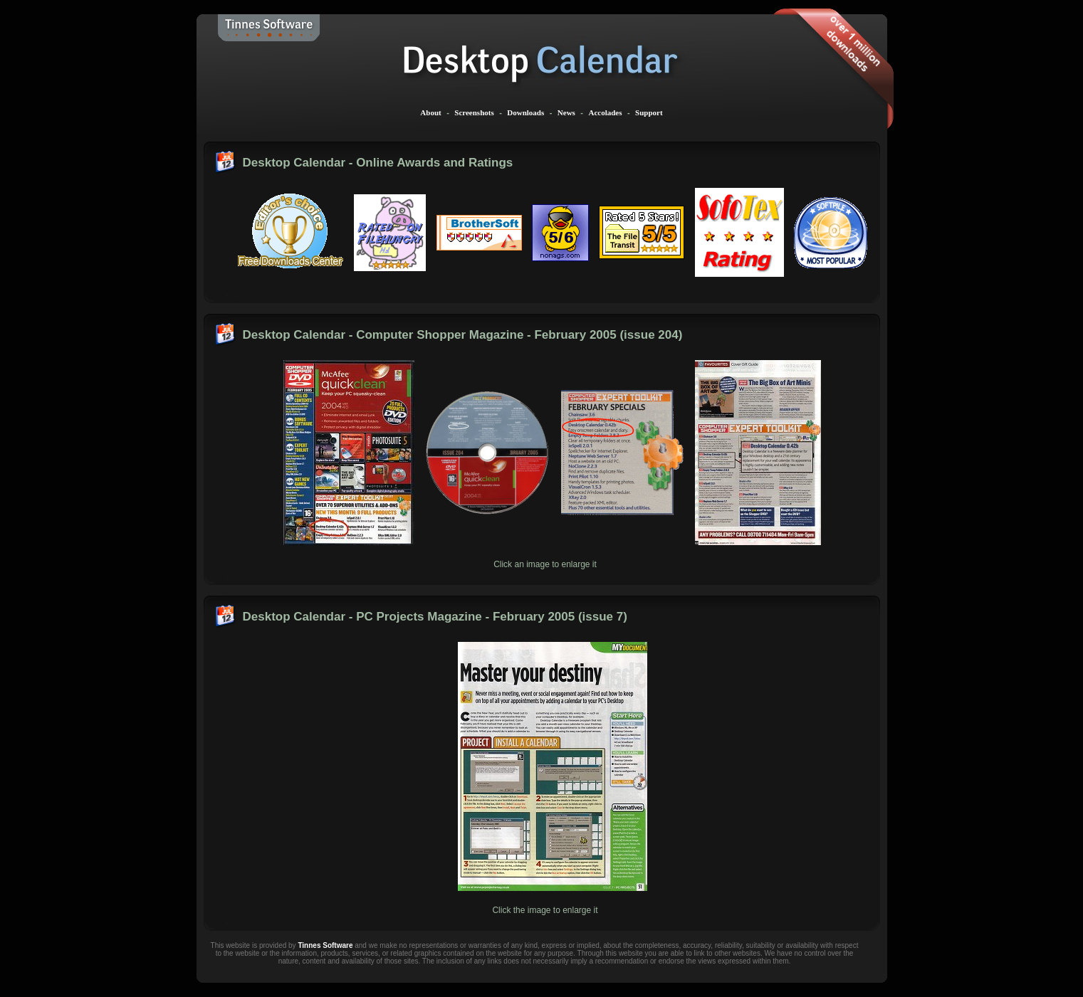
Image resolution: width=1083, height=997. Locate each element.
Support (649, 112)
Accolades (605, 112)
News (566, 112)
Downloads (525, 112)
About (430, 112)
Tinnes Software (325, 945)
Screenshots (473, 112)
